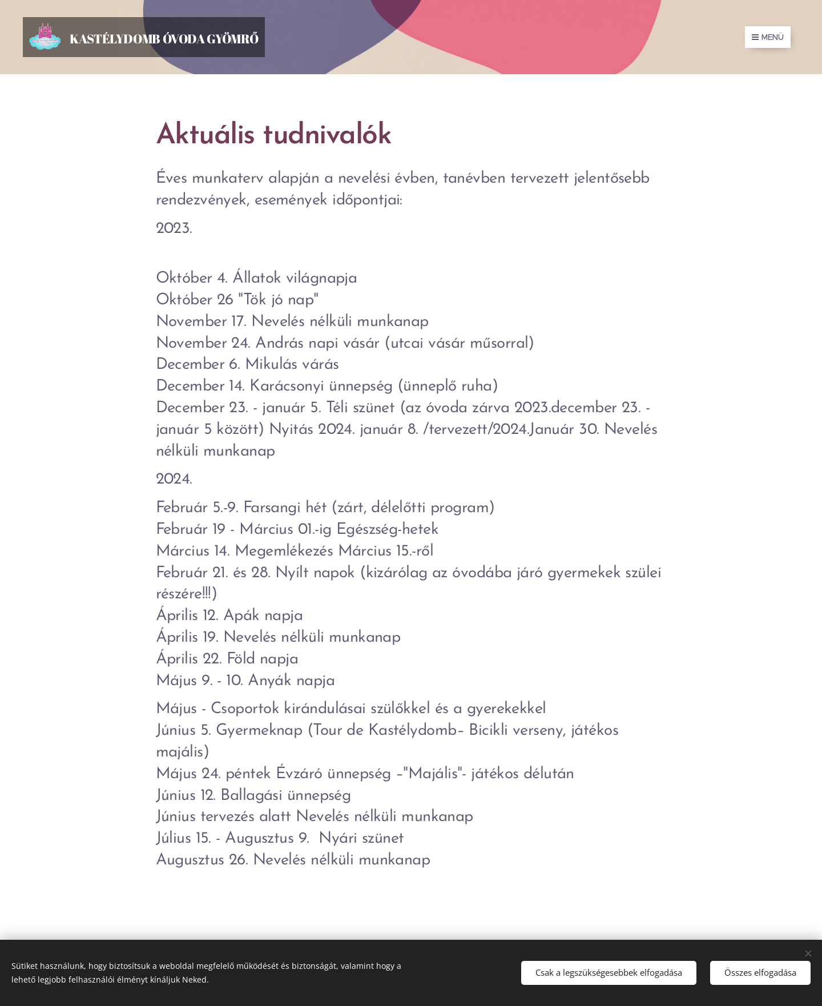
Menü (768, 37)
